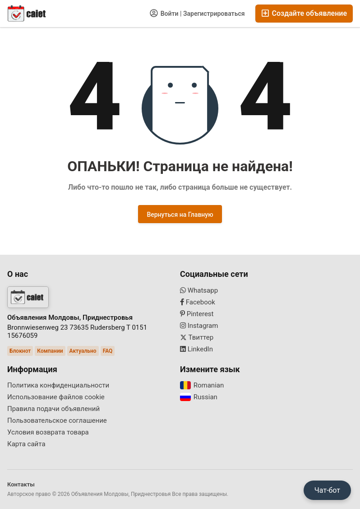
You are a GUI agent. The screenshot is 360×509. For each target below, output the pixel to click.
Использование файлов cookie (56, 397)
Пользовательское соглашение (57, 420)
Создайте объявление (304, 13)
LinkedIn (196, 349)
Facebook (197, 302)
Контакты (21, 484)
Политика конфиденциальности (58, 385)
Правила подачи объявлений (53, 409)
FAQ (108, 351)
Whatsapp (199, 290)
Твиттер (196, 337)
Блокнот (20, 351)
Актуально (83, 351)
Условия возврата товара (48, 432)
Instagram (199, 326)
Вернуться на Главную (180, 214)
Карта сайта (26, 444)
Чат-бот (327, 490)
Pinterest (197, 314)
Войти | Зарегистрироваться (197, 13)
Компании (50, 351)
